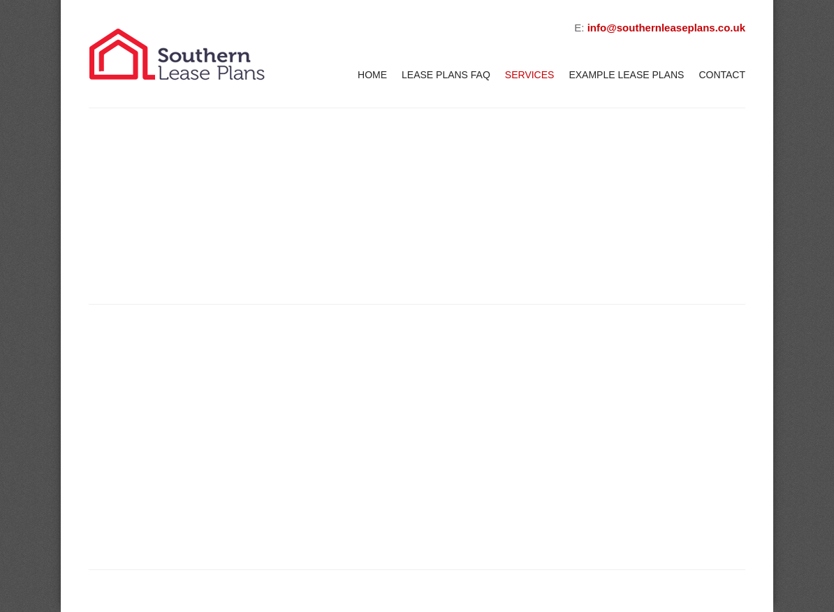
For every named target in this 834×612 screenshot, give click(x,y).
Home (372, 74)
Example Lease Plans (626, 74)
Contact (721, 74)
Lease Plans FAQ (446, 74)
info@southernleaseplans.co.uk (666, 28)
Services (530, 74)
